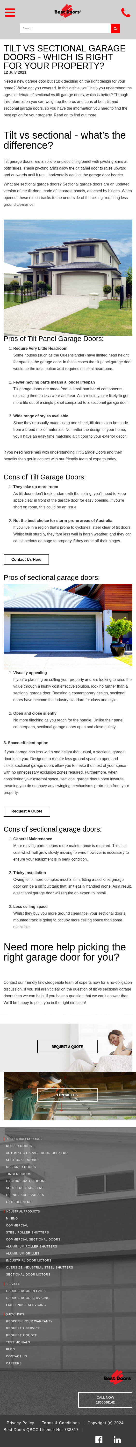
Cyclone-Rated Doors (26, 1181)
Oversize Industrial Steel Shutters (39, 1267)
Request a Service (23, 1328)
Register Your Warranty (29, 1321)
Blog (10, 1349)
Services (13, 1284)
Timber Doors (18, 1174)
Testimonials (18, 1342)
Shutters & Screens (24, 1188)
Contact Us (16, 1356)
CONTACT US (67, 1094)
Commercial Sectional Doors (33, 1239)
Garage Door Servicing (28, 1298)
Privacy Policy (21, 1423)
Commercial (17, 1225)
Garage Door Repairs (26, 1291)
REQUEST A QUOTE (67, 1046)
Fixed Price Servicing (26, 1305)
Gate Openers (19, 1202)
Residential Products (24, 1139)
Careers (14, 1363)
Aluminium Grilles (22, 1253)
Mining (12, 1218)
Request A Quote (21, 1335)
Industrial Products (23, 1211)
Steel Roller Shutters (27, 1232)
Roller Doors (19, 1146)
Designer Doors (21, 1167)
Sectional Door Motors (28, 1274)
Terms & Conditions (61, 1423)
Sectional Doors (21, 1160)
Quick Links (15, 1314)
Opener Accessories (25, 1195)
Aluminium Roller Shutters (31, 1246)
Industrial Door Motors (28, 1260)
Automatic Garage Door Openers (37, 1153)
